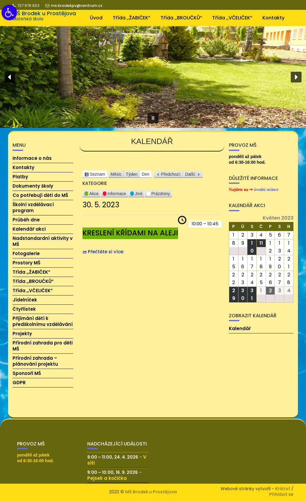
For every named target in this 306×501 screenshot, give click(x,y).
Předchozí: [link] (171, 176)
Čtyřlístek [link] (24, 309)
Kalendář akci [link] (29, 229)
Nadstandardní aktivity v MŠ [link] (43, 241)
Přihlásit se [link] (281, 493)
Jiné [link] (136, 197)
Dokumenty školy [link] (33, 186)
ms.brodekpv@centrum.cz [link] (73, 5)
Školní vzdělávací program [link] (33, 207)
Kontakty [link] (273, 17)
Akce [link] (92, 197)
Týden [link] (131, 176)
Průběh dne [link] (26, 220)
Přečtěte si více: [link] (106, 254)
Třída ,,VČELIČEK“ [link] (232, 17)
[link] (9, 12)
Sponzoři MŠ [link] (27, 373)
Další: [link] (190, 176)
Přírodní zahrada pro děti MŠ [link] (43, 346)
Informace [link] (114, 197)
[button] (9, 77)
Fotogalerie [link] (26, 253)
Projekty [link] (22, 333)
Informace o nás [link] (32, 158)
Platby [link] (20, 177)
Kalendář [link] (240, 328)
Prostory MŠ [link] (26, 263)
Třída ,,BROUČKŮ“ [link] (181, 17)
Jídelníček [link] (25, 300)
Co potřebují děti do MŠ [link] (40, 195)
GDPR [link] (19, 382)
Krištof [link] (282, 488)
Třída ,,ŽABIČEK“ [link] (131, 17)
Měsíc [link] (116, 176)
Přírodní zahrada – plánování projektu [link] (35, 361)
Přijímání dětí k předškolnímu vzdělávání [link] (43, 321)
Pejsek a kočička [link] (107, 484)
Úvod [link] (96, 17)
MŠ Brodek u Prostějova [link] (44, 13)
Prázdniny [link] (158, 197)
